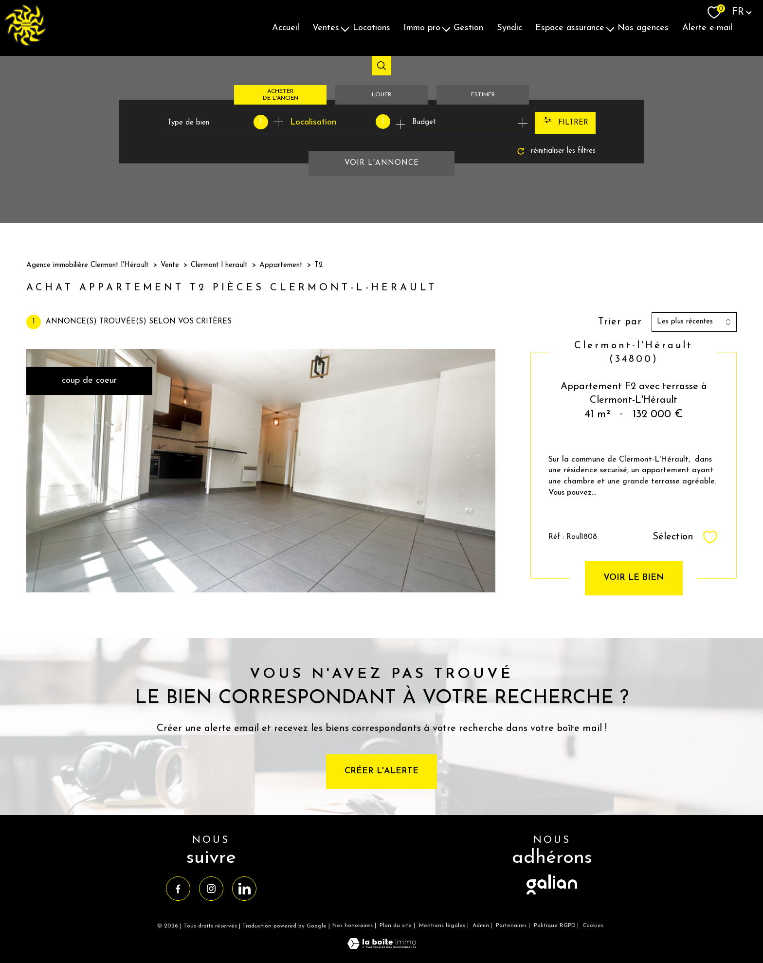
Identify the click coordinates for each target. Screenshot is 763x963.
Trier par (620, 322)
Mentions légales (442, 925)
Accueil (285, 28)
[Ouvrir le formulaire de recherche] (565, 123)
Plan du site (396, 925)
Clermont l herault (219, 265)
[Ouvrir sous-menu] (345, 28)
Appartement (281, 265)
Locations (371, 28)
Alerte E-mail (707, 28)
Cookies (592, 925)
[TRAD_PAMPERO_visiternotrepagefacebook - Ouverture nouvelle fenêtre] (178, 888)
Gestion (468, 28)
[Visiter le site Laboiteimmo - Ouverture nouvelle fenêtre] (381, 946)
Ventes (325, 28)
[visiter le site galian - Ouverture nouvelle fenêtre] (552, 895)
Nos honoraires (352, 925)
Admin (480, 925)
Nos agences (643, 28)
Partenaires (511, 925)
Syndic (509, 28)
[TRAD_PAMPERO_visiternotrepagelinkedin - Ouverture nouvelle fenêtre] (244, 888)
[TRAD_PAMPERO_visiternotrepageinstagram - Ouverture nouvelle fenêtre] (211, 888)
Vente (170, 265)
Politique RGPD (555, 925)
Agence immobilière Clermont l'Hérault (87, 265)
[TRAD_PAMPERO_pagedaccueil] (25, 44)
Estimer (483, 95)
